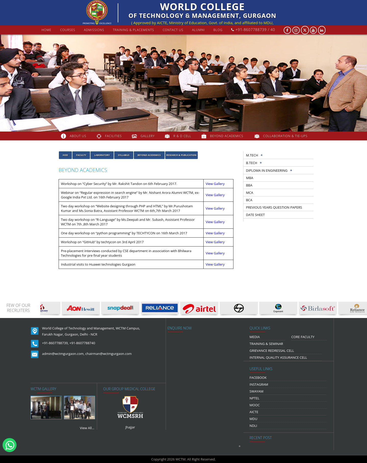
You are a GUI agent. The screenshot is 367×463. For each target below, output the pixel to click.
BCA (249, 200)
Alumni (198, 30)
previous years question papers (274, 207)
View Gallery (215, 183)
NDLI (253, 425)
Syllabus (123, 155)
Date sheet (255, 214)
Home (46, 30)
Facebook (258, 377)
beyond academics (227, 136)
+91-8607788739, (55, 343)
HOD (65, 155)
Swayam (257, 391)
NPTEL (254, 398)
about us (78, 136)
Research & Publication (181, 155)
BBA (249, 185)
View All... (87, 428)
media (255, 337)
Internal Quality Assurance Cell (278, 357)
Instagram (259, 384)
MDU (253, 418)
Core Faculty (302, 337)
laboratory (102, 155)
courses (67, 30)
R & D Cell (182, 136)
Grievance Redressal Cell (272, 350)
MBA (249, 178)
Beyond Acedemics (149, 155)
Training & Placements (133, 30)
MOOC (255, 405)
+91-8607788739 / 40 (253, 29)
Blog (218, 30)
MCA (249, 192)
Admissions (94, 30)
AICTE (254, 412)
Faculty (81, 155)
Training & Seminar (266, 343)
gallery (148, 136)
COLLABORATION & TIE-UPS (285, 136)
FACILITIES (113, 136)
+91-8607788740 (82, 343)
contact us (173, 30)
